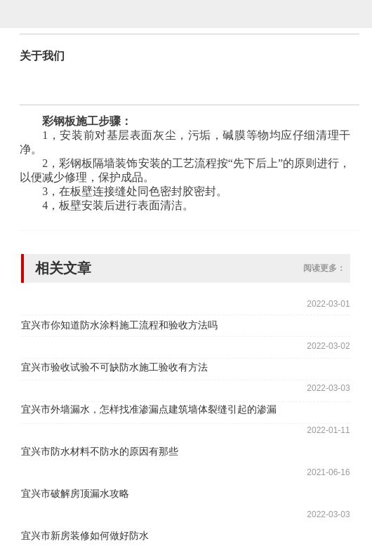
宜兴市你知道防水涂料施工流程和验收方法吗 (119, 325)
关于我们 (42, 56)
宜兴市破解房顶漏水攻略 (75, 493)
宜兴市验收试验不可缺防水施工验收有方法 (114, 367)
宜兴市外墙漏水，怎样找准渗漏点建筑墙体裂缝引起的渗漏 (149, 409)
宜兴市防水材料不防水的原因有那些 (99, 451)
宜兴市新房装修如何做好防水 (85, 535)
